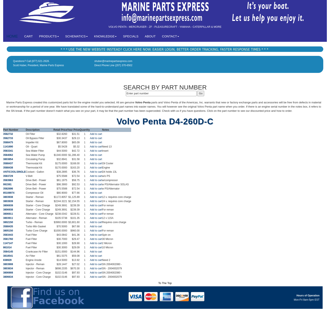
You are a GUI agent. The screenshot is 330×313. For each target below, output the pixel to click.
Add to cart (96, 134)
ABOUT (150, 36)
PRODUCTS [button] (49, 36)
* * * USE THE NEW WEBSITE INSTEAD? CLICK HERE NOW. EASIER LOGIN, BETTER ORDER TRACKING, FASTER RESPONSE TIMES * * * (164, 49)
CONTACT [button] (170, 36)
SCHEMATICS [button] (76, 36)
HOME (12, 36)
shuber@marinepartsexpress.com (113, 61)
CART (30, 36)
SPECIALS (130, 36)
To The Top (165, 283)
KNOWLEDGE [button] (105, 36)
